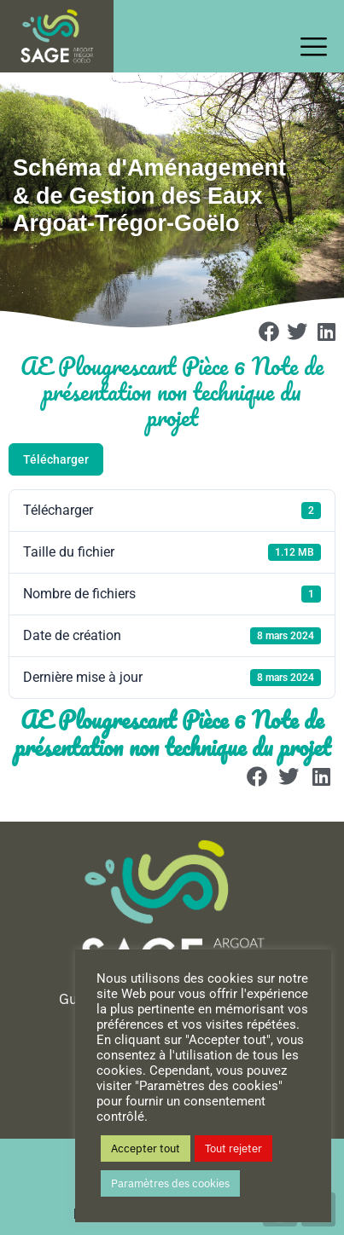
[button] (268, 331)
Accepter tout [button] (145, 1148)
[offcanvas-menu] (317, 47)
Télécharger (56, 459)
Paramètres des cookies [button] (170, 1183)
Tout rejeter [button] (233, 1148)
